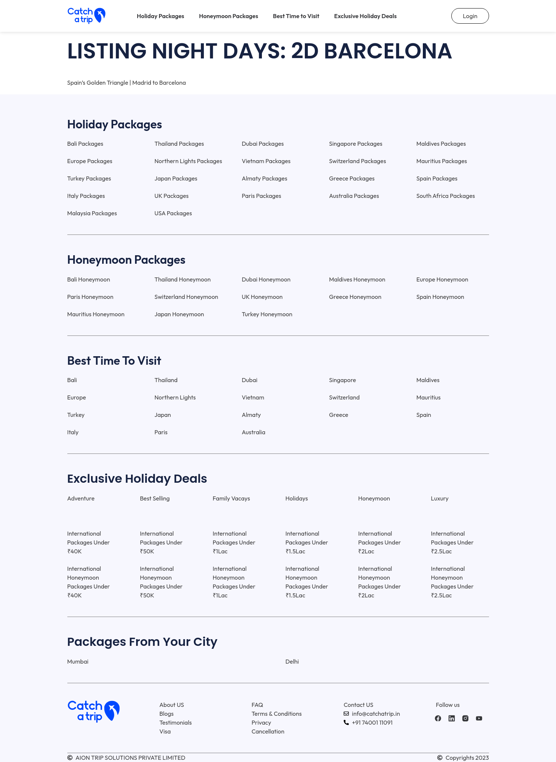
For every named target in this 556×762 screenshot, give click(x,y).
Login (470, 16)
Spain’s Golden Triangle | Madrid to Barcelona (126, 82)
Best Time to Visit (296, 16)
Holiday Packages (160, 16)
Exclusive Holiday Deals (365, 16)
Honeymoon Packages (228, 16)
